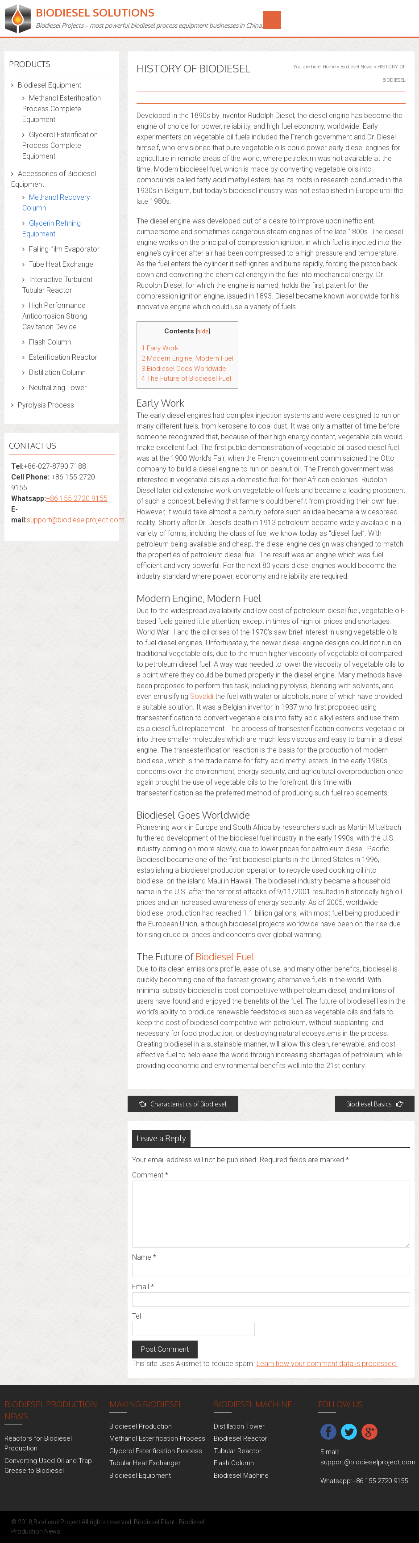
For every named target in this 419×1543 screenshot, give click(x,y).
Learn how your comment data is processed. (327, 1363)
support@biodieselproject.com (75, 520)
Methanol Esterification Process (157, 1438)
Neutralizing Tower (58, 387)
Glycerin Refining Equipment (51, 228)
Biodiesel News (356, 67)
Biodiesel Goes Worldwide (183, 369)
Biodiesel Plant (154, 1522)
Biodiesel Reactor (240, 1438)
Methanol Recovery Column (56, 202)
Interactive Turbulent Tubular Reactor (57, 284)
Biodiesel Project (56, 1522)
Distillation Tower (239, 1426)
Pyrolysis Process (46, 405)
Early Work (159, 348)
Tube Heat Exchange (61, 264)
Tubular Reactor (237, 1451)
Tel (136, 1316)
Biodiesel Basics (374, 1104)
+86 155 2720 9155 (77, 498)
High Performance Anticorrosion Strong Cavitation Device (54, 316)
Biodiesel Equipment (49, 85)
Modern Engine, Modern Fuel (187, 358)
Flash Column (50, 342)
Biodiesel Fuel (225, 956)
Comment (150, 1175)
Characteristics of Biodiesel (183, 1104)
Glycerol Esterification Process (155, 1451)
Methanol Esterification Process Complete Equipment (61, 109)
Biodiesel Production (140, 1426)
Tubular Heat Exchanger (145, 1463)
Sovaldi (201, 696)
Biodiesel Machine (241, 1476)
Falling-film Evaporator (64, 249)
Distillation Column (57, 372)
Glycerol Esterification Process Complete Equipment (60, 145)
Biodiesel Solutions (95, 12)
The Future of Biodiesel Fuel (186, 378)
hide (202, 331)
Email (143, 1286)
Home (329, 67)
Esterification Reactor (63, 357)
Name (144, 1257)
